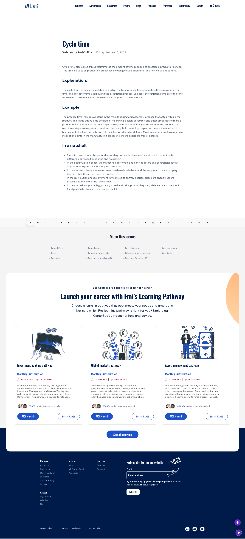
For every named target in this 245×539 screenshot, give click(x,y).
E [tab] (61, 222)
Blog (70, 465)
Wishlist (44, 500)
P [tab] (145, 222)
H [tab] (84, 222)
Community (183, 5)
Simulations (91, 5)
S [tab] (168, 222)
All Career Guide (76, 469)
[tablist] (122, 222)
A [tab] (30, 222)
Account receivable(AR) (100, 258)
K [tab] (106, 222)
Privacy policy (46, 529)
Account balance (170, 248)
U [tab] (183, 222)
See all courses (122, 434)
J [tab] (98, 222)
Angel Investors (132, 248)
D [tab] (53, 222)
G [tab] (76, 222)
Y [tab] (207, 222)
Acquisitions (168, 253)
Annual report (95, 248)
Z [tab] (215, 222)
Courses (75, 5)
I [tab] (91, 222)
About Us (44, 465)
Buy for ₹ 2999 (68, 416)
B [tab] (38, 222)
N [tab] (129, 222)
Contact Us (45, 484)
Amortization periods (99, 253)
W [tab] (199, 222)
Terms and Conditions (71, 529)
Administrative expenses (137, 253)
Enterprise (166, 5)
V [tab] (191, 222)
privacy (147, 485)
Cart (42, 504)
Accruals (55, 258)
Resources (109, 5)
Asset (53, 253)
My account (46, 497)
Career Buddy (47, 480)
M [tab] (122, 222)
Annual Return (58, 248)
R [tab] (161, 222)
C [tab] (46, 222)
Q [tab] (153, 222)
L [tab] (113, 222)
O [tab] (137, 222)
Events (124, 5)
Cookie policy (95, 529)
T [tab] (176, 222)
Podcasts (150, 5)
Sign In (199, 5)
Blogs (136, 5)
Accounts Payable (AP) (136, 258)
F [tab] (68, 222)
